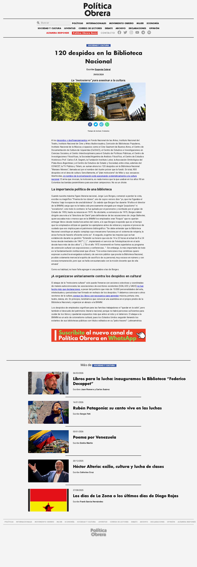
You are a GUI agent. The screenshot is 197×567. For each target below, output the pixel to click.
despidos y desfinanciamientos (72, 140)
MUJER (140, 23)
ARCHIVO (121, 28)
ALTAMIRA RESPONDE (57, 33)
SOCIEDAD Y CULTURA (49, 28)
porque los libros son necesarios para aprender (96, 296)
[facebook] (90, 124)
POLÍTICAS (77, 23)
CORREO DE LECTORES (90, 28)
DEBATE (109, 28)
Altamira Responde (187, 522)
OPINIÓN (154, 28)
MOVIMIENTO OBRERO (121, 23)
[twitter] (96, 124)
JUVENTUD (69, 28)
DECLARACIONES (137, 28)
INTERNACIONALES (96, 23)
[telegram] (101, 124)
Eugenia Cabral (102, 69)
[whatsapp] (107, 124)
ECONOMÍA (153, 23)
